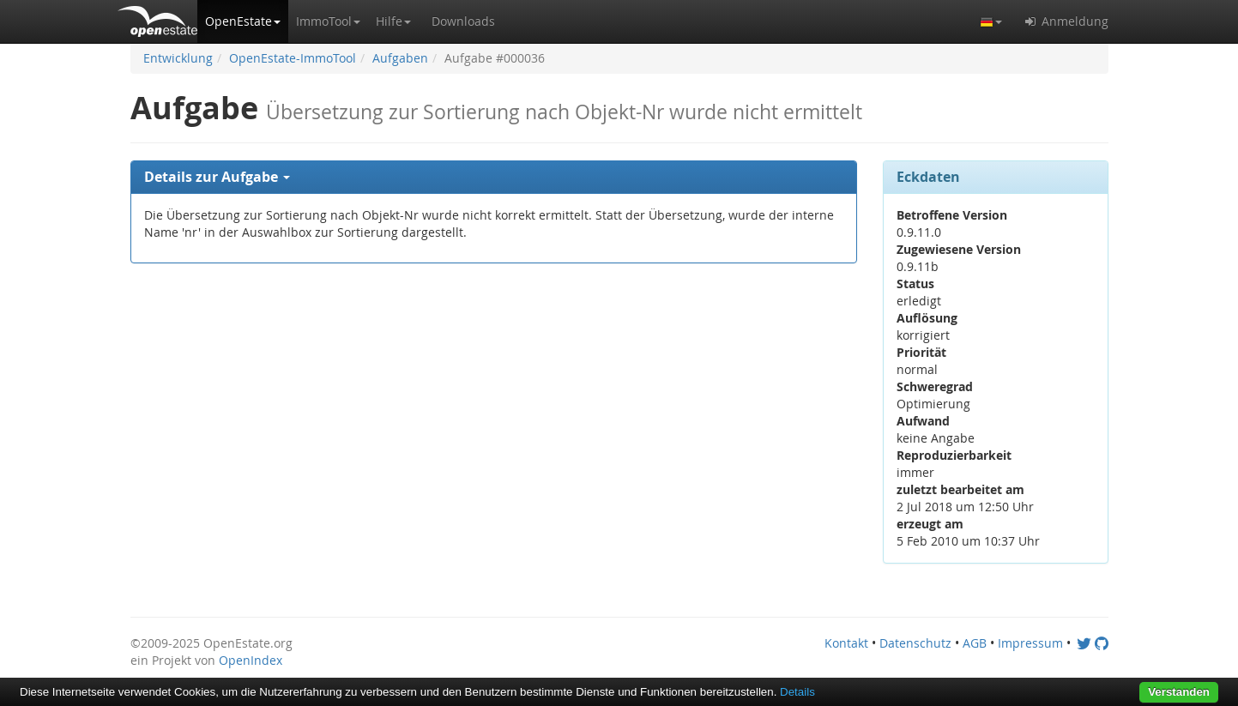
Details (797, 691)
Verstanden (1179, 691)
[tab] (494, 177)
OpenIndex (250, 660)
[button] (242, 21)
